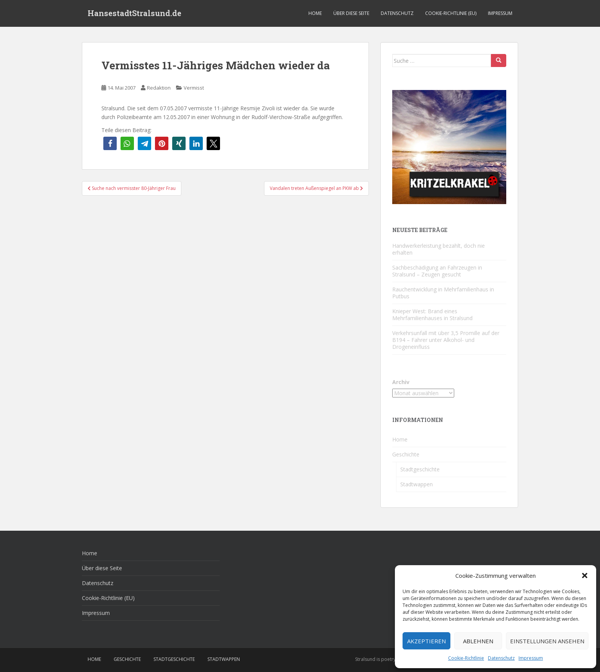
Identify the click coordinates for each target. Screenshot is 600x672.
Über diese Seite (351, 13)
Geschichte (405, 454)
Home (315, 13)
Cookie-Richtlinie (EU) (450, 13)
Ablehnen (478, 641)
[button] (585, 575)
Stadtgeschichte (420, 469)
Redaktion (159, 87)
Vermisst (194, 87)
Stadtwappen (416, 484)
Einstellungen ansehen (547, 641)
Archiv (400, 382)
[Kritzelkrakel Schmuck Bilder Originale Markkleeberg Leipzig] (449, 146)
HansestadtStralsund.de (134, 13)
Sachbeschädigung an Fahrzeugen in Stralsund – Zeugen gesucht (437, 271)
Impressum (530, 658)
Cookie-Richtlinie (466, 658)
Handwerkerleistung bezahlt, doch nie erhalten (438, 249)
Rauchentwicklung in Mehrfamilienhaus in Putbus (443, 293)
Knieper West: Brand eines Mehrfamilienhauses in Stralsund (432, 314)
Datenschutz (501, 658)
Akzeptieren (426, 641)
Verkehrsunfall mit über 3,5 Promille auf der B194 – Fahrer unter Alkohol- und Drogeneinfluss (445, 339)
